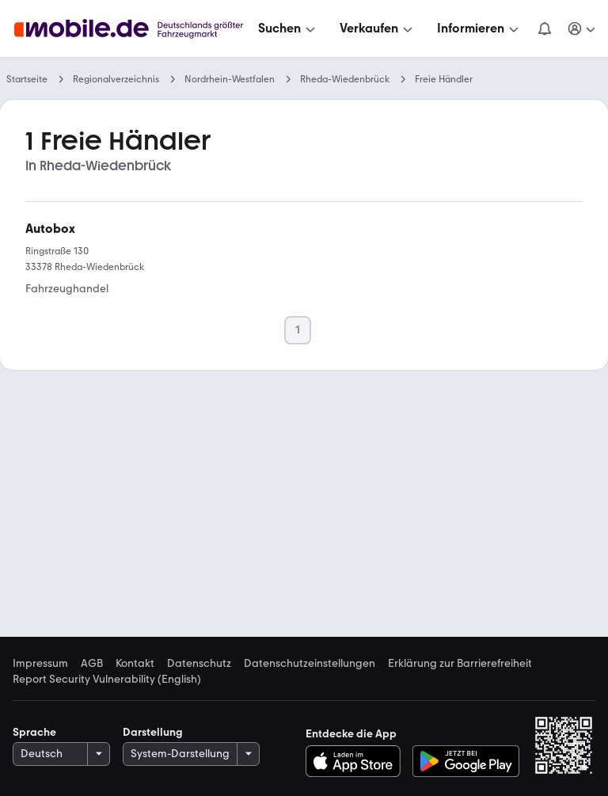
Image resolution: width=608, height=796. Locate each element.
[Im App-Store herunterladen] (357, 761)
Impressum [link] (40, 663)
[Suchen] (288, 28)
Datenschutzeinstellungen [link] (309, 663)
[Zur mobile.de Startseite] (133, 29)
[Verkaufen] (377, 28)
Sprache (34, 732)
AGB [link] (92, 663)
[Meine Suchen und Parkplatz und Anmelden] (582, 28)
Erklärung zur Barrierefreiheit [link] (460, 663)
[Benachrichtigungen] (544, 28)
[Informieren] (479, 28)
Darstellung (153, 732)
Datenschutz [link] (199, 663)
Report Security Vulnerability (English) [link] (107, 679)
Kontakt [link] (135, 663)
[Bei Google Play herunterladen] (465, 761)
